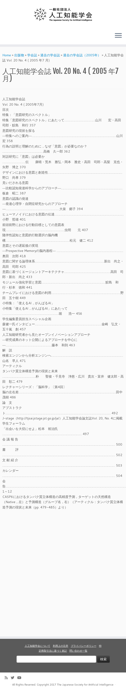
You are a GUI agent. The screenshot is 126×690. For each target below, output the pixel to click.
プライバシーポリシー (83, 646)
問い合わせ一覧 (78, 651)
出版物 (19, 55)
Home (6, 55)
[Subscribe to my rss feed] (8, 677)
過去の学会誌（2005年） (82, 55)
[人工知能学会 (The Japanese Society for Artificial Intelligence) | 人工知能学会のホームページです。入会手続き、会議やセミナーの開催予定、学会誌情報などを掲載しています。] (63, 14)
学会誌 (32, 55)
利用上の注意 (60, 646)
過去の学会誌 (50, 55)
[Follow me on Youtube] (20, 677)
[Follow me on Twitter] (14, 677)
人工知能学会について (37, 646)
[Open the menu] (118, 35)
